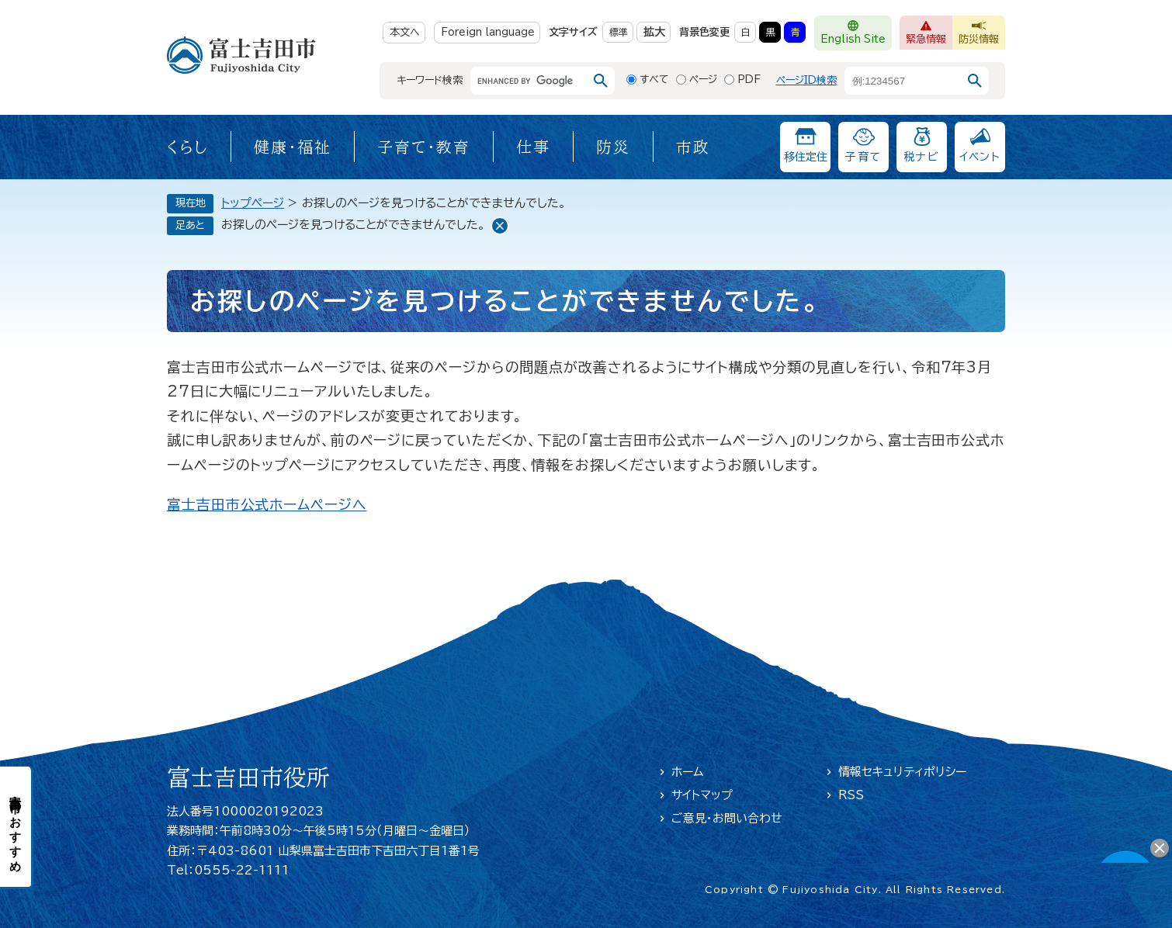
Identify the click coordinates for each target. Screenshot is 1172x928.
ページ (703, 79)
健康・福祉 (292, 146)
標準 (618, 31)
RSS (851, 795)
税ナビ (921, 156)
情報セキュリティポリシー (902, 771)
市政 (693, 146)
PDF (749, 79)
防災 (613, 146)
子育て (863, 156)
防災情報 (979, 39)
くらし (187, 146)
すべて (654, 79)
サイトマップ (702, 795)
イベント (980, 156)
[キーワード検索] (528, 81)
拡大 (654, 31)
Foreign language (488, 32)
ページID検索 (806, 80)
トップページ (252, 203)
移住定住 (805, 156)
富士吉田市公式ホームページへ (267, 504)
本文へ (405, 32)
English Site (853, 39)
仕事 (533, 146)
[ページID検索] (902, 81)
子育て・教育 (423, 146)
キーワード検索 (430, 80)
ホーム (687, 771)
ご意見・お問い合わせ (726, 818)
